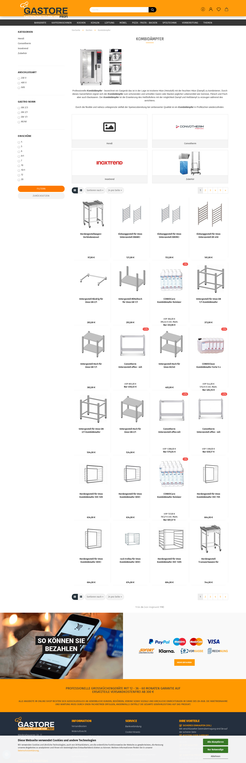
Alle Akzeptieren (215, 742)
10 (20, 165)
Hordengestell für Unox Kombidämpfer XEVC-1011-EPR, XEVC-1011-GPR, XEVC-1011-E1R (91, 571)
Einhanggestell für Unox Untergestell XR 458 (208, 247)
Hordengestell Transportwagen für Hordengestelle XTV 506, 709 (208, 571)
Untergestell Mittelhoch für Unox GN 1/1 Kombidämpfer (130, 312)
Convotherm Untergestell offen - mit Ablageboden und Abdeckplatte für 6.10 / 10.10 (208, 442)
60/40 (22, 121)
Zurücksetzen (41, 195)
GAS (21, 87)
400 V (22, 82)
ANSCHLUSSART (27, 72)
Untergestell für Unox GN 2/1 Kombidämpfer (91, 442)
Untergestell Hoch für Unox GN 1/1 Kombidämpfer (91, 377)
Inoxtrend (23, 48)
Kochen (81, 22)
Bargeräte (40, 22)
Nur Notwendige (216, 749)
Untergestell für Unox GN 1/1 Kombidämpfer (208, 312)
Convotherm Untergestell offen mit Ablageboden (169, 442)
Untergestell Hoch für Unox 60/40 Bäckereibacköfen (169, 377)
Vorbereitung (190, 22)
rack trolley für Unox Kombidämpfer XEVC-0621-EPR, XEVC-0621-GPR (130, 571)
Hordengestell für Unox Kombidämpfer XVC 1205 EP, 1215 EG (169, 571)
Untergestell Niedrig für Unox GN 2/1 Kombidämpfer (91, 312)
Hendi (21, 38)
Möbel (123, 22)
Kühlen (95, 22)
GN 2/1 (23, 112)
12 (20, 174)
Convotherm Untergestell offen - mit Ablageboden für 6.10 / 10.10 (130, 377)
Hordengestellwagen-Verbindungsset (91, 247)
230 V (22, 78)
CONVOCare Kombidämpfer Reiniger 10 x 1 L (169, 507)
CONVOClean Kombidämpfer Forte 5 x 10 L (208, 377)
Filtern (41, 188)
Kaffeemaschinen (62, 22)
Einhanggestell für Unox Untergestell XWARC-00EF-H (130, 247)
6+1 (21, 156)
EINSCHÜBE (24, 135)
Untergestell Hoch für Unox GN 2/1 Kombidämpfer (130, 442)
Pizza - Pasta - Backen (144, 22)
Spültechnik (170, 22)
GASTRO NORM (27, 101)
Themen (207, 22)
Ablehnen (215, 756)
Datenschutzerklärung (28, 750)
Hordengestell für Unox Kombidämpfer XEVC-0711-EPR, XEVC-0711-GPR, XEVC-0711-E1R (130, 507)
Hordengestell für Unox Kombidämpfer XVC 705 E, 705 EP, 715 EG (208, 507)
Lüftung (109, 22)
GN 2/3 (23, 107)
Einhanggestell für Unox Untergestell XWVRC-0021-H (169, 247)
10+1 (21, 170)
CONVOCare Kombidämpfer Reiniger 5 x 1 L (169, 312)
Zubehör (22, 53)
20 (20, 179)
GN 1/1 (22, 117)
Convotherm (24, 43)
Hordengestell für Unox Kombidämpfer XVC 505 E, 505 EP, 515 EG (91, 507)
